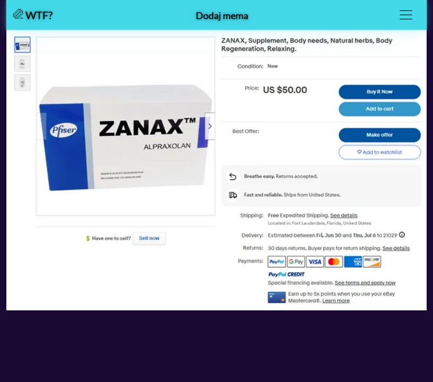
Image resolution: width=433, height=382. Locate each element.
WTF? (33, 14)
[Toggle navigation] (406, 15)
